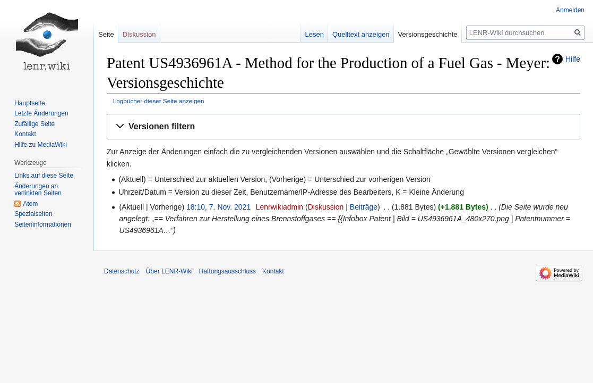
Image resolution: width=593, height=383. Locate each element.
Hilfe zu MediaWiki (40, 144)
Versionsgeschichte (428, 34)
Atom (30, 203)
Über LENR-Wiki (169, 271)
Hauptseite (29, 103)
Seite (106, 34)
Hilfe (572, 59)
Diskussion (326, 207)
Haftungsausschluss (227, 271)
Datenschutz (122, 271)
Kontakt (25, 134)
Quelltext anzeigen (361, 34)
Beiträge (363, 207)
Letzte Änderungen (41, 113)
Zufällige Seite (34, 124)
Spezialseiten (33, 214)
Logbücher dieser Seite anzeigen (158, 100)
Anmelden (570, 10)
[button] (343, 126)
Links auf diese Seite (43, 175)
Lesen (314, 34)
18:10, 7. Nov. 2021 (218, 207)
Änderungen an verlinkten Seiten (38, 189)
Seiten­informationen (42, 224)
